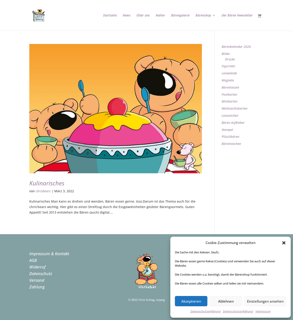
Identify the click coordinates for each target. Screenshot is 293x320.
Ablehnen (226, 301)
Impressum (263, 311)
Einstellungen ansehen (265, 301)
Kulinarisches (46, 183)
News (126, 15)
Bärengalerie (180, 15)
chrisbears (43, 191)
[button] (284, 243)
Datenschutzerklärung (205, 311)
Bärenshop (203, 15)
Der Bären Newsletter (237, 15)
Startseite (110, 15)
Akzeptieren (191, 301)
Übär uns (143, 15)
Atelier (160, 15)
